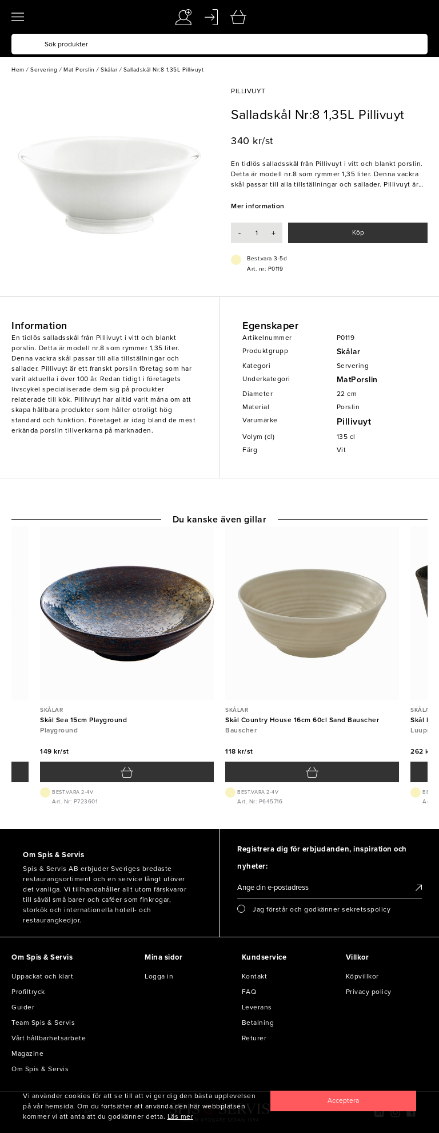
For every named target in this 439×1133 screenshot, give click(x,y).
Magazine (27, 1053)
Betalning (258, 1023)
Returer (254, 1038)
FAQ (249, 992)
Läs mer (180, 1116)
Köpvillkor (362, 976)
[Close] (343, 1101)
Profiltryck (28, 992)
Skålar (349, 351)
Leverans (257, 1007)
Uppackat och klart (42, 976)
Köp (358, 232)
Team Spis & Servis (43, 1023)
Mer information (258, 206)
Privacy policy (369, 992)
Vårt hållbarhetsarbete (48, 1038)
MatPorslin (357, 380)
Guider (22, 1007)
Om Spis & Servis (40, 1069)
